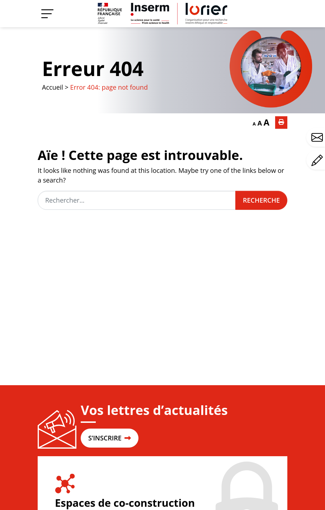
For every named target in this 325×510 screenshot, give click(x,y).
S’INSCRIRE (109, 438)
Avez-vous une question (318, 137)
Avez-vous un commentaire (318, 160)
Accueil (52, 87)
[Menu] (47, 13)
